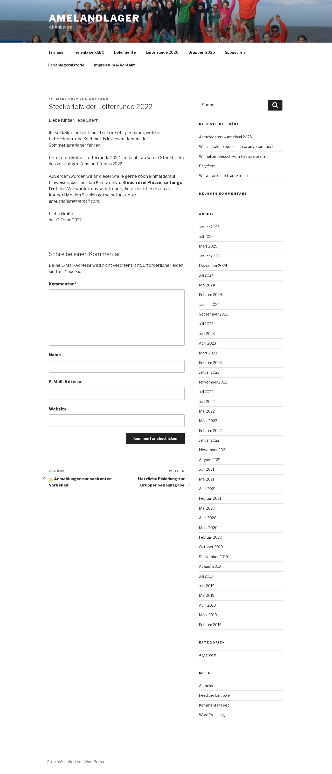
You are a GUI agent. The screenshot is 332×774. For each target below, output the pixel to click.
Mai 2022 (207, 411)
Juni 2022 (207, 401)
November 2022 (213, 382)
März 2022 (208, 421)
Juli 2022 (206, 391)
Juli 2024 (206, 275)
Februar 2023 (210, 362)
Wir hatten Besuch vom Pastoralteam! (232, 156)
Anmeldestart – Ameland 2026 (225, 137)
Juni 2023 (207, 333)
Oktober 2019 (211, 547)
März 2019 (208, 615)
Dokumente (125, 52)
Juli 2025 (206, 236)
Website (58, 409)
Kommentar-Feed (214, 705)
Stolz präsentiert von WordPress (75, 761)
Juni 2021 (206, 469)
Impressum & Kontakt (114, 65)
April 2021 (207, 489)
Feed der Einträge (214, 695)
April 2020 (208, 518)
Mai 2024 (207, 285)
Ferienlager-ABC (88, 52)
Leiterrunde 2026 (162, 52)
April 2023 (207, 343)
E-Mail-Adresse (65, 381)
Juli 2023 (206, 323)
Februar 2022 (210, 430)
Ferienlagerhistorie (66, 65)
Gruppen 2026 (201, 52)
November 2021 (213, 450)
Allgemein (207, 655)
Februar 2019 (210, 624)
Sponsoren (235, 52)
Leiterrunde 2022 (102, 157)
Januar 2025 (209, 256)
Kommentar (63, 284)
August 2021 (210, 459)
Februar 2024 (210, 294)
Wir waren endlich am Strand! (223, 175)
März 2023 (208, 353)
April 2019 (207, 605)
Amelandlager (94, 18)
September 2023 (213, 314)
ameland (99, 99)
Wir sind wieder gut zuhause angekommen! (236, 146)
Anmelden (208, 685)
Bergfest (207, 166)
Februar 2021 (210, 498)
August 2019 (210, 566)
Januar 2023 (209, 372)
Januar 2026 (209, 227)
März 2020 (208, 527)
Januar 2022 (209, 440)
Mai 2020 (207, 508)
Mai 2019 (207, 595)
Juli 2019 (206, 576)
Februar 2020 (210, 537)
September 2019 (213, 556)
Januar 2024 (209, 304)
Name (55, 354)
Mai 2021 (206, 479)
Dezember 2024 (213, 265)
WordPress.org (212, 715)
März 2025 (208, 246)
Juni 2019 (207, 586)
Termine (56, 52)
